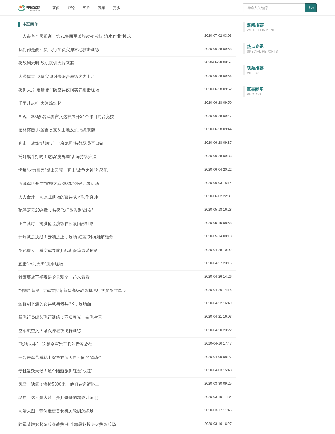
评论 (71, 8)
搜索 (311, 8)
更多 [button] (118, 8)
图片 (86, 8)
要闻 (56, 8)
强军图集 (30, 24)
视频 (101, 8)
